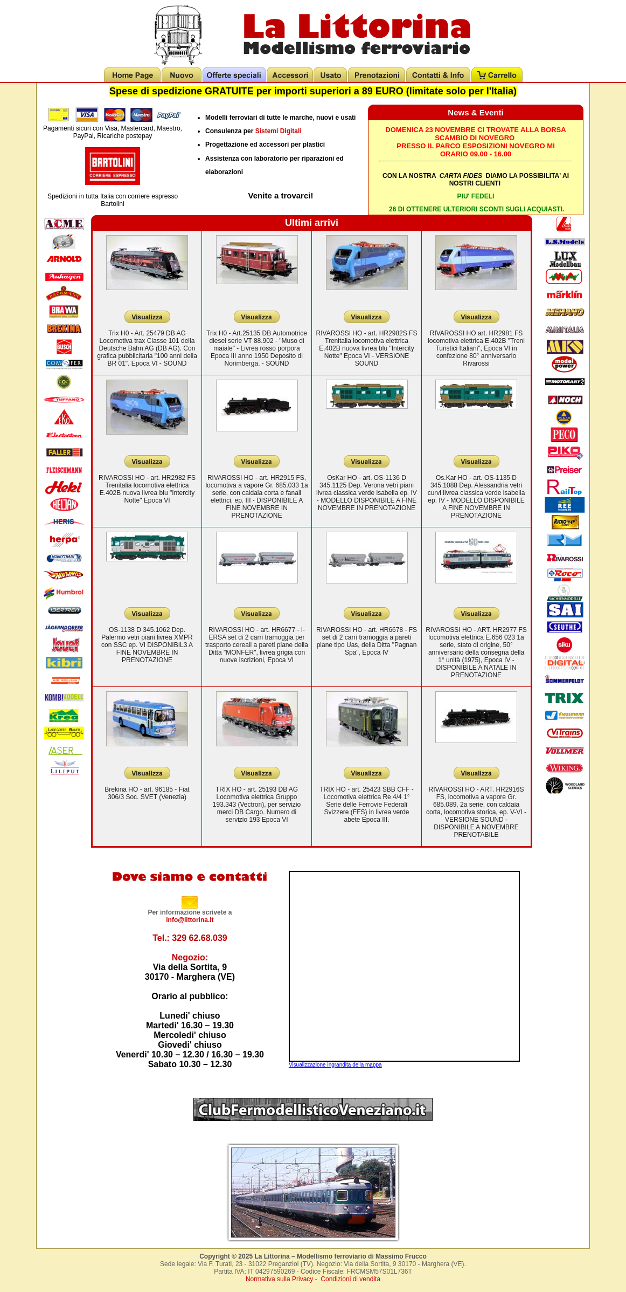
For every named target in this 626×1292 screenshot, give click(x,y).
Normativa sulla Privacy (279, 1279)
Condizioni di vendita (350, 1279)
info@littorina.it (189, 920)
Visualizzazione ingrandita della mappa (335, 1065)
